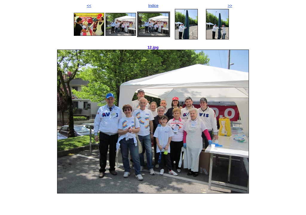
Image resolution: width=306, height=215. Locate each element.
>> (230, 5)
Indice (153, 5)
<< (89, 5)
